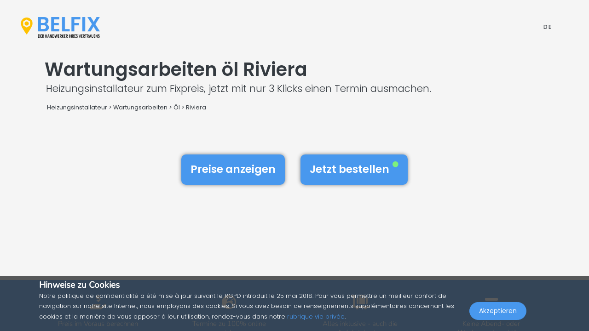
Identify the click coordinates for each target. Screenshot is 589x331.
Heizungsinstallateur (77, 107)
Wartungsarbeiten (140, 107)
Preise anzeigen (233, 169)
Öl (176, 107)
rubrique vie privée (316, 316)
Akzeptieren (498, 310)
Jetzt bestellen (354, 169)
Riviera (196, 107)
